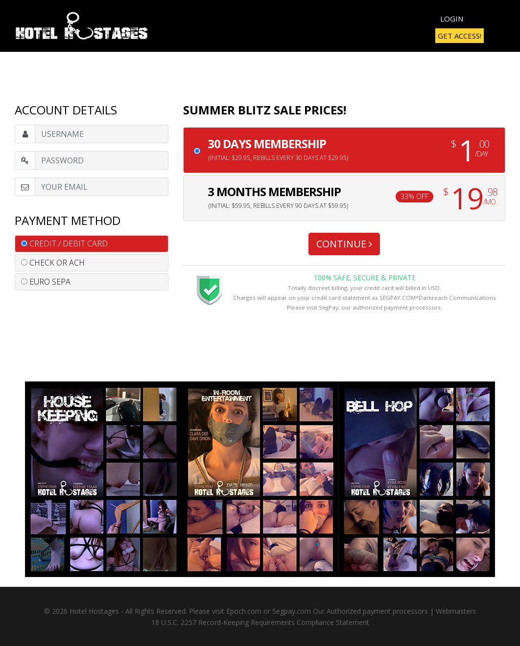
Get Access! (459, 36)
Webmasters (456, 611)
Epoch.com (243, 611)
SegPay (328, 307)
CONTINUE (344, 243)
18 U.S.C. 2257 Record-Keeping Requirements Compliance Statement (260, 622)
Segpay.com (291, 611)
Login (451, 18)
